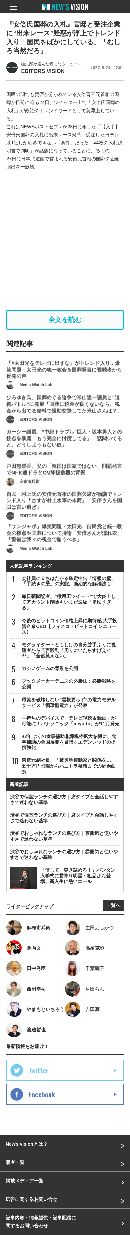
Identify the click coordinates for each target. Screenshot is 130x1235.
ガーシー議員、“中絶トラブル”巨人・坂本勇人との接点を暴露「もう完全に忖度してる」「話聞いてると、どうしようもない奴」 (64, 451)
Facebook (41, 1094)
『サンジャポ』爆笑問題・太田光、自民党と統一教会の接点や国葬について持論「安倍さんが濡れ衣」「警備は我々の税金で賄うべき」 (64, 545)
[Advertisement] (65, 240)
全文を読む (65, 319)
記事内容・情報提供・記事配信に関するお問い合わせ (41, 1221)
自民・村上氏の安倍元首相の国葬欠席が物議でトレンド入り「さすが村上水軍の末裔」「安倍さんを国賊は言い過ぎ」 (64, 513)
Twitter (38, 1070)
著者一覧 (15, 1162)
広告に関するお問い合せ (31, 1199)
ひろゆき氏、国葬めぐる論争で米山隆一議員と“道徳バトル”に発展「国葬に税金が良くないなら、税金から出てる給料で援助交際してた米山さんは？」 (64, 416)
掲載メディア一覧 (24, 1180)
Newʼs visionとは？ (27, 1144)
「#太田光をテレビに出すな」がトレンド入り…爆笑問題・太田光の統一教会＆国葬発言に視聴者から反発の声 (64, 382)
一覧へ (113, 905)
